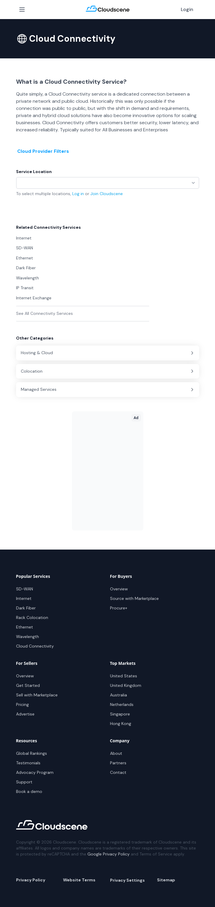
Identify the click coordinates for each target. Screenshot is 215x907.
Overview (119, 589)
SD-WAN (24, 589)
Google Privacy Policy (108, 854)
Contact (118, 772)
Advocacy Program (35, 772)
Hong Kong (120, 723)
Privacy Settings (127, 880)
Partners (118, 763)
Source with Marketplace (134, 598)
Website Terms (79, 880)
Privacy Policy (30, 880)
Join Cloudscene (106, 193)
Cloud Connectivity (35, 646)
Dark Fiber (26, 608)
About (116, 753)
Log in (78, 193)
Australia (118, 695)
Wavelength (27, 636)
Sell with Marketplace (37, 695)
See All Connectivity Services (44, 313)
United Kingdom (125, 685)
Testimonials (28, 763)
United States (123, 676)
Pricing (22, 704)
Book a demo (29, 791)
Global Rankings (31, 753)
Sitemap (166, 880)
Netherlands (122, 704)
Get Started (28, 685)
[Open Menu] (22, 9)
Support (24, 782)
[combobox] (107, 183)
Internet (24, 598)
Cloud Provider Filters (43, 151)
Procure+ (118, 608)
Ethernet (24, 627)
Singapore (120, 714)
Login (187, 9)
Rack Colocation (32, 617)
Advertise (25, 714)
